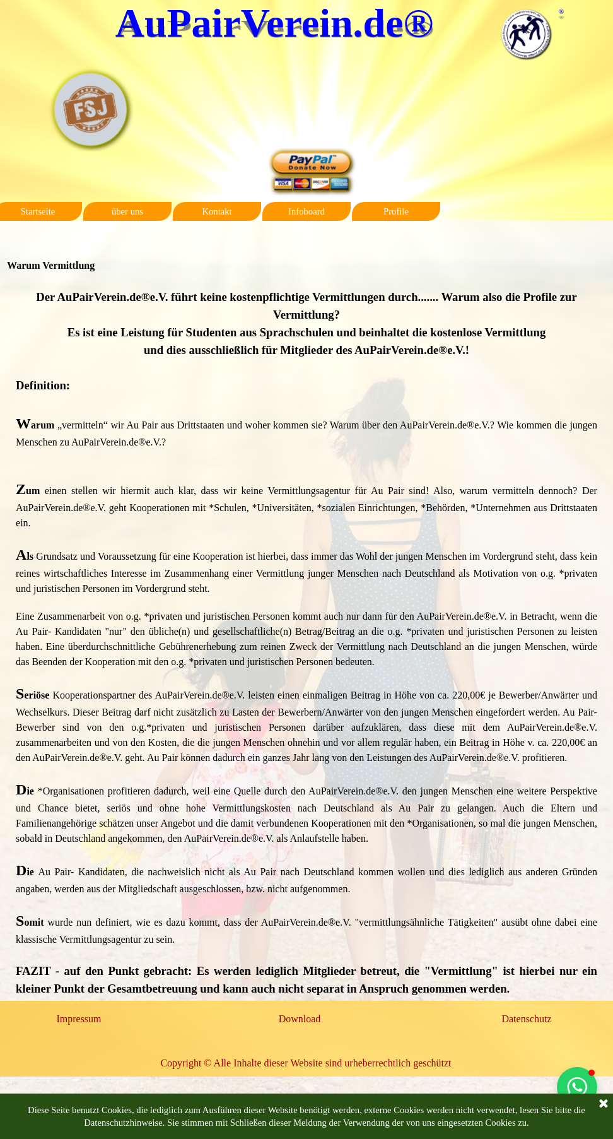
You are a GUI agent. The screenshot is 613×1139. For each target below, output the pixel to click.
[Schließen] (603, 1104)
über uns (127, 211)
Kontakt (216, 211)
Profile (396, 211)
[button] (577, 1087)
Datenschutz (526, 1018)
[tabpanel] (306, 643)
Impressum (78, 1018)
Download (300, 1018)
